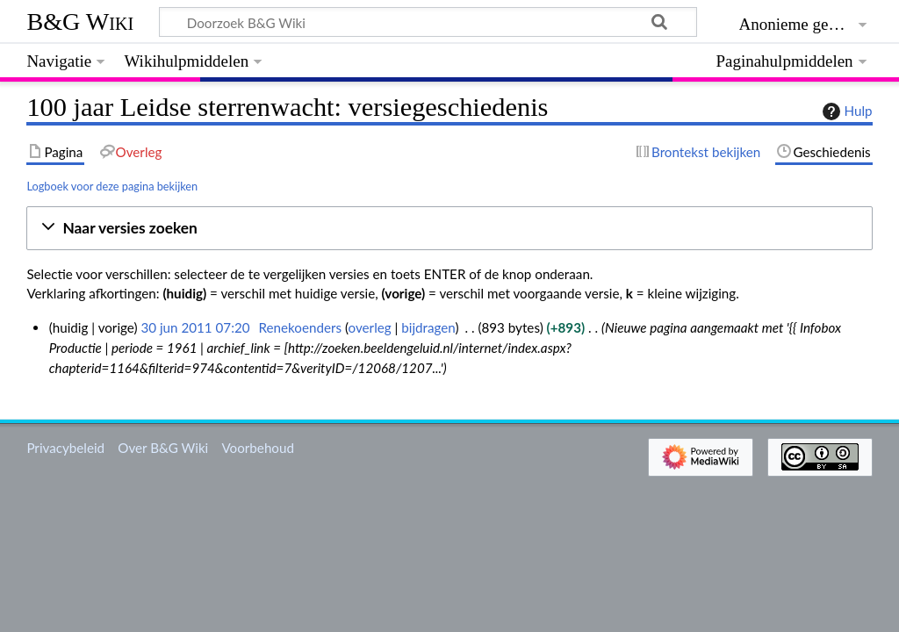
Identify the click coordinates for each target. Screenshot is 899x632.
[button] (449, 229)
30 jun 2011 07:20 (194, 327)
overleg (370, 327)
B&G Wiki (79, 21)
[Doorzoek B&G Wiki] (427, 22)
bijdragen (428, 327)
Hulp (845, 111)
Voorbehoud (257, 448)
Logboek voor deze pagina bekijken (112, 186)
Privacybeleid (65, 448)
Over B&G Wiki (163, 448)
